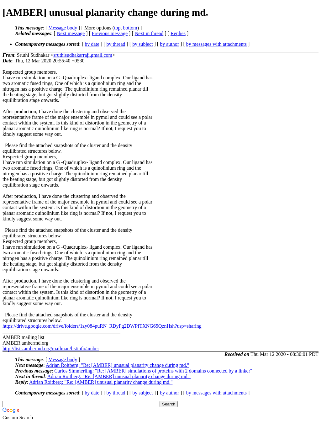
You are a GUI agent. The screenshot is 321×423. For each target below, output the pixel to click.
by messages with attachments (216, 44)
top (117, 27)
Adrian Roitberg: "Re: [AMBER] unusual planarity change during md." (117, 365)
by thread (116, 44)
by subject (142, 44)
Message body (62, 27)
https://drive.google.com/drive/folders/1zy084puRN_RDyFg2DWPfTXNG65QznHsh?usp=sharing (102, 326)
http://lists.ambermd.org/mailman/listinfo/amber (51, 348)
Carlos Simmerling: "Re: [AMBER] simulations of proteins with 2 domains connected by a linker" (153, 370)
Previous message (110, 33)
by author (169, 44)
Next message (71, 33)
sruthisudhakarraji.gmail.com (82, 55)
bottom (130, 27)
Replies (178, 33)
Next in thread (149, 33)
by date (92, 44)
